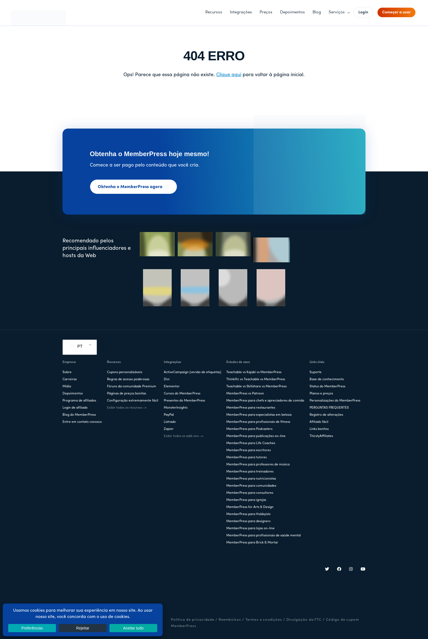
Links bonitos (319, 429)
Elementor (172, 386)
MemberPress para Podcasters (249, 429)
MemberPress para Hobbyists (248, 514)
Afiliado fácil (319, 422)
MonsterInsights (176, 407)
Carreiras (70, 379)
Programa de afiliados (79, 400)
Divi (167, 379)
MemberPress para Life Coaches (250, 443)
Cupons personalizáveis (124, 372)
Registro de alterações (326, 415)
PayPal (169, 415)
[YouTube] (363, 569)
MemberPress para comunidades (251, 486)
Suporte (316, 372)
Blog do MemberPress (79, 415)
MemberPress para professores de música (258, 464)
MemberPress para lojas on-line (250, 528)
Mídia (67, 386)
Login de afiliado (75, 407)
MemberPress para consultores (249, 493)
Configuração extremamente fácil (132, 400)
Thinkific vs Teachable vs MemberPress (255, 379)
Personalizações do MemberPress (335, 400)
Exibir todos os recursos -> (127, 407)
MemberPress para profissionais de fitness (258, 422)
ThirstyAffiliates (321, 436)
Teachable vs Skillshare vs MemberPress (256, 386)
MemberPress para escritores (248, 450)
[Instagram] (351, 569)
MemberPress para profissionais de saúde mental (263, 535)
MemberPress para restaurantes (250, 407)
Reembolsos (230, 620)
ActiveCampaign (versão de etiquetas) (192, 372)
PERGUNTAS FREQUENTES (329, 407)
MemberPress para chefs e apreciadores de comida (265, 400)
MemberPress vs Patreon (245, 393)
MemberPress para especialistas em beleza (259, 415)
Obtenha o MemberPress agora (133, 187)
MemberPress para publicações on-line (256, 436)
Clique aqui (228, 75)
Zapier (169, 429)
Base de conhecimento (327, 379)
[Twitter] (327, 569)
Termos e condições (263, 620)
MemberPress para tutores (246, 457)
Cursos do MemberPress (182, 393)
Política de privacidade (192, 620)
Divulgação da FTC (304, 620)
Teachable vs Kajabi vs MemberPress (253, 372)
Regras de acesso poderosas (128, 379)
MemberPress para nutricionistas (251, 478)
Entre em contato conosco (82, 422)
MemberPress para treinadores (250, 471)
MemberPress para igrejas (246, 500)
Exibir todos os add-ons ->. (184, 436)
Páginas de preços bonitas (126, 393)
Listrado (170, 422)
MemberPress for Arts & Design (250, 507)
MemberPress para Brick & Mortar (252, 542)
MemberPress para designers (248, 521)
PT (76, 346)
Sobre (67, 372)
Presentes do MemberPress (184, 400)
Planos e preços (321, 393)
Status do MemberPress (327, 386)
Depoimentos (73, 393)
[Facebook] (339, 569)
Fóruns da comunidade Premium (131, 386)
